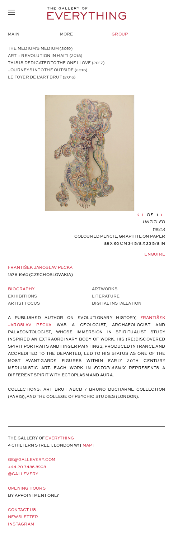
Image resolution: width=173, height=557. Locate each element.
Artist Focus (24, 303)
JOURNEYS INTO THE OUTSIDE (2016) (47, 69)
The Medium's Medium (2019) (40, 48)
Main (13, 34)
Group (120, 34)
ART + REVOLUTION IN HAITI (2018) (45, 55)
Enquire (154, 254)
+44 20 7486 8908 (27, 466)
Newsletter (23, 516)
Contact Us (22, 509)
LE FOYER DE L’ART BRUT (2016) (41, 77)
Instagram (21, 524)
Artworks (104, 288)
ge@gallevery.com (32, 459)
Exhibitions (22, 296)
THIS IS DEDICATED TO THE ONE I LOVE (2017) (56, 62)
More (66, 34)
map (87, 445)
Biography (21, 288)
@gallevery (23, 473)
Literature (106, 296)
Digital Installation (116, 303)
